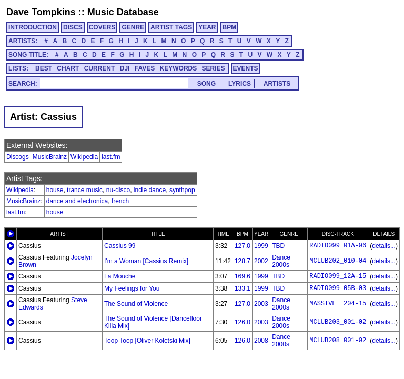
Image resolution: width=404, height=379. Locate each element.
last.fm (111, 157)
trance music (85, 190)
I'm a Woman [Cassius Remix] (146, 261)
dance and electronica (77, 201)
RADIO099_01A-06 (337, 246)
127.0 (242, 246)
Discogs (17, 157)
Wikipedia (84, 157)
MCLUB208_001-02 (337, 340)
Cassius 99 (119, 246)
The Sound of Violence (136, 303)
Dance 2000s (281, 261)
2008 (261, 340)
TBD (278, 246)
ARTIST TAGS (171, 27)
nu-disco (118, 190)
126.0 (242, 322)
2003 (261, 303)
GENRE (133, 27)
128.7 (242, 261)
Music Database (123, 12)
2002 (261, 261)
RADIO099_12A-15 (337, 276)
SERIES (213, 68)
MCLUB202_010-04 (337, 261)
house (55, 190)
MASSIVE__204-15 (337, 303)
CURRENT (99, 68)
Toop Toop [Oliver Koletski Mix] (147, 340)
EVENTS (245, 68)
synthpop (182, 190)
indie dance (150, 190)
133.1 (242, 288)
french (120, 201)
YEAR (207, 27)
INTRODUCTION (32, 27)
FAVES (145, 68)
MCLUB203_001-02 (337, 322)
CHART (68, 68)
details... (384, 246)
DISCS (73, 27)
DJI (125, 68)
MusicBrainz (50, 157)
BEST (43, 68)
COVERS (102, 27)
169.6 (242, 276)
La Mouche (119, 276)
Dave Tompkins (41, 12)
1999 (261, 246)
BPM (230, 27)
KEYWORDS (178, 68)
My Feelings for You (131, 288)
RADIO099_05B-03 (337, 288)
